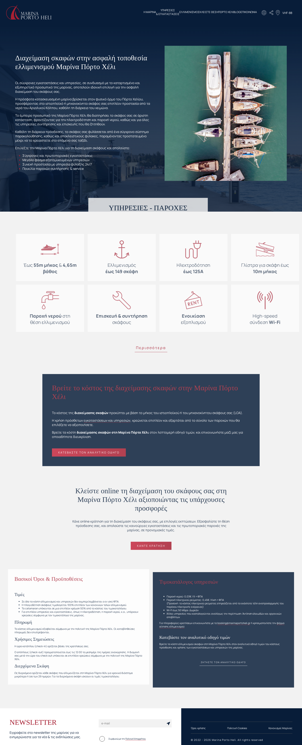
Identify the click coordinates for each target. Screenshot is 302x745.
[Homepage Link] (28, 18)
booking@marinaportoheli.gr (233, 627)
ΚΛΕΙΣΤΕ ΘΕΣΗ (189, 12)
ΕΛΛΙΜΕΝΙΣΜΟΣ (164, 12)
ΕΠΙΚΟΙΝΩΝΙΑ (248, 12)
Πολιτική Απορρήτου (135, 738)
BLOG (230, 12)
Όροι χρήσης (198, 728)
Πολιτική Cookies (237, 728)
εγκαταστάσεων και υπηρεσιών (107, 424)
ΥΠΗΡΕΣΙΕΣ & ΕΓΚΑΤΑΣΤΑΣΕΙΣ (135, 12)
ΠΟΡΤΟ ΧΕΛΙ (212, 12)
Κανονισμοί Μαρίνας (280, 728)
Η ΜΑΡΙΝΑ (111, 12)
